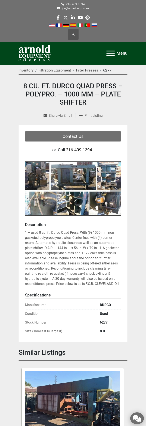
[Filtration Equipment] (54, 70)
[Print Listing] (91, 115)
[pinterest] (87, 17)
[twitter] (65, 17)
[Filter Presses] (87, 70)
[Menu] (110, 53)
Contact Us (73, 136)
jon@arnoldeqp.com (75, 8)
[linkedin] (72, 17)
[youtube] (80, 17)
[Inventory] (26, 70)
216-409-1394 (75, 4)
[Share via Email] (59, 115)
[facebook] (58, 17)
